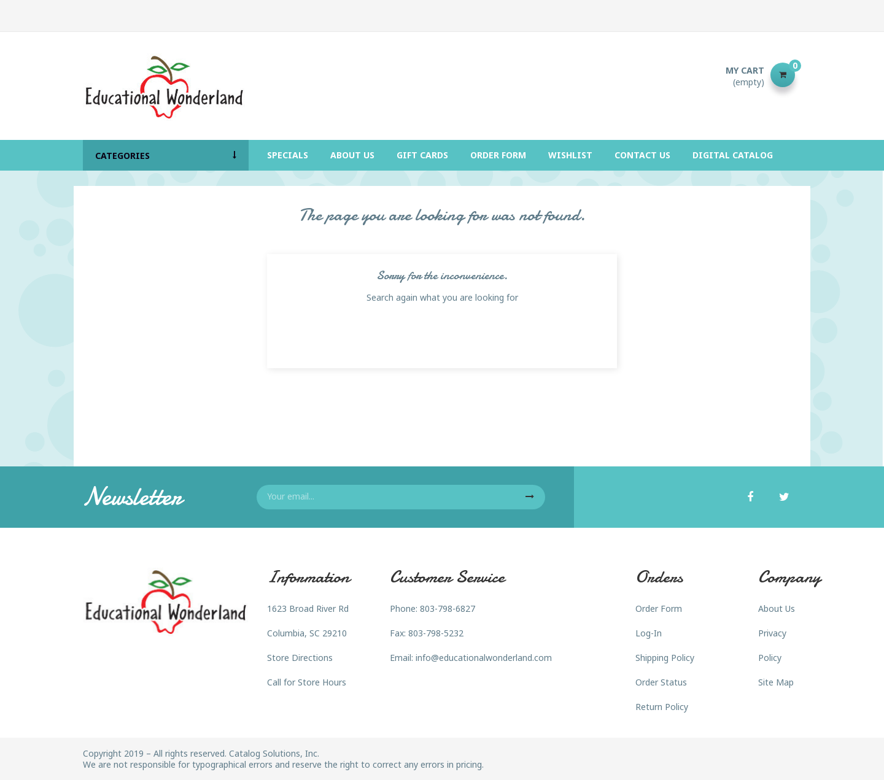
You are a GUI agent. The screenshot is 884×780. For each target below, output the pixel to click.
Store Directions (300, 657)
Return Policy (661, 706)
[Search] (442, 75)
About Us (776, 608)
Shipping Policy (664, 657)
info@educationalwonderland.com (484, 657)
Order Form (658, 608)
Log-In (648, 633)
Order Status (661, 682)
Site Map (776, 682)
